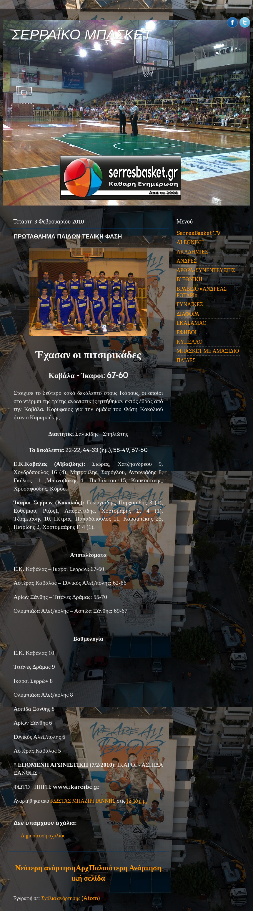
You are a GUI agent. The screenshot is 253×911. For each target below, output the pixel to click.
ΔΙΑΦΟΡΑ (188, 314)
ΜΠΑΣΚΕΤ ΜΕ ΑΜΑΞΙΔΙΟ (208, 351)
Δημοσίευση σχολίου (43, 835)
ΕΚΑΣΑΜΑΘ (192, 323)
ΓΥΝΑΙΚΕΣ (190, 304)
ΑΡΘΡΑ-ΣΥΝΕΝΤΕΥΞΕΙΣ (206, 270)
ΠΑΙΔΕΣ (186, 360)
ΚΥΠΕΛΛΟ (189, 342)
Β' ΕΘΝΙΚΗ (189, 279)
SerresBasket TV (199, 233)
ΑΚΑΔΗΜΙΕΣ (192, 252)
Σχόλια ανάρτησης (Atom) (70, 898)
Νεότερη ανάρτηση (45, 867)
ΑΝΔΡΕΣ (187, 261)
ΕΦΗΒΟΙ (187, 332)
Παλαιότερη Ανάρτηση (125, 867)
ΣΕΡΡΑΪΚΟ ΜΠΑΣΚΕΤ (82, 34)
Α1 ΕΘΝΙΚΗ (190, 242)
